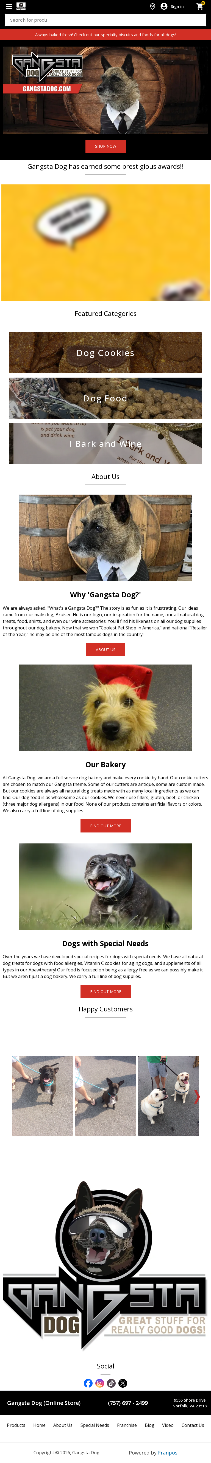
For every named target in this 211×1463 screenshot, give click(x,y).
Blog (149, 1425)
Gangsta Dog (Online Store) (43, 1403)
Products (16, 1425)
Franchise (127, 1425)
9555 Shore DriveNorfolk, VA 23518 (190, 1403)
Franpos (167, 1452)
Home (39, 1425)
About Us (63, 1425)
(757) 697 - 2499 (128, 1403)
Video (168, 1425)
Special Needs (94, 1425)
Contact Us (193, 1425)
